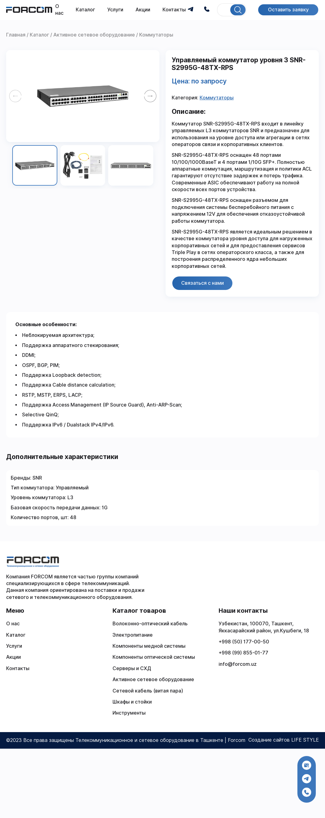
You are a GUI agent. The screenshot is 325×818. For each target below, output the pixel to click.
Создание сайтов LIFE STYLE (283, 740)
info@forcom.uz (238, 664)
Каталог (85, 10)
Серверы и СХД (132, 668)
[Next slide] (150, 96)
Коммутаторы (217, 98)
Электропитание (133, 635)
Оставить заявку (288, 10)
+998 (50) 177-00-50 (244, 642)
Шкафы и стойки (132, 702)
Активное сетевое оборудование (153, 679)
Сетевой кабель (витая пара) (148, 691)
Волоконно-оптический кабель (150, 624)
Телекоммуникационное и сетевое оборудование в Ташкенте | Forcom (160, 740)
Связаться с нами (202, 283)
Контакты (174, 10)
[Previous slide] (15, 96)
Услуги (115, 10)
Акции (143, 10)
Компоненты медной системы (149, 646)
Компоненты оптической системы (154, 657)
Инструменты (129, 713)
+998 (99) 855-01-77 (243, 653)
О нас (13, 624)
